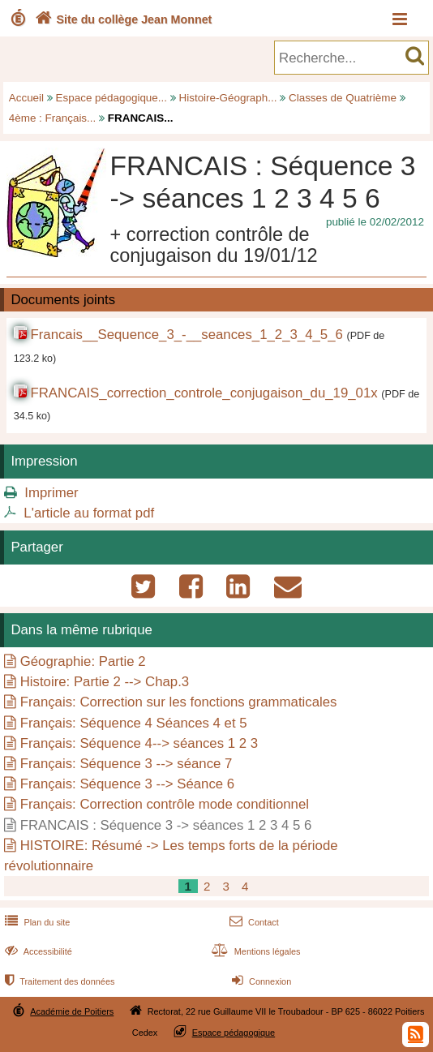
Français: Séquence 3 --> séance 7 (126, 763)
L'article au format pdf (89, 513)
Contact (252, 922)
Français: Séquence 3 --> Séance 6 (127, 784)
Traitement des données (58, 981)
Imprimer (51, 492)
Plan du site (36, 922)
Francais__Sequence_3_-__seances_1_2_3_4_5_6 (186, 334)
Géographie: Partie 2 (83, 661)
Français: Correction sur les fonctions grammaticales (178, 702)
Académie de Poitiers (72, 1011)
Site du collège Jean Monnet (122, 19)
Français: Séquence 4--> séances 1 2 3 (139, 743)
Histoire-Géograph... (228, 98)
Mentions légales (254, 951)
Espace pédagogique (234, 1032)
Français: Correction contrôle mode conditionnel (164, 804)
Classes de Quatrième (343, 98)
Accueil (26, 98)
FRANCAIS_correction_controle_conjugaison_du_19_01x (203, 393)
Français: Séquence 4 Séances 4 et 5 (133, 723)
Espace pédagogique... (111, 98)
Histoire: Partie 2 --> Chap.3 (104, 681)
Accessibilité (37, 951)
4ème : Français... (52, 118)
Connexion (260, 981)
